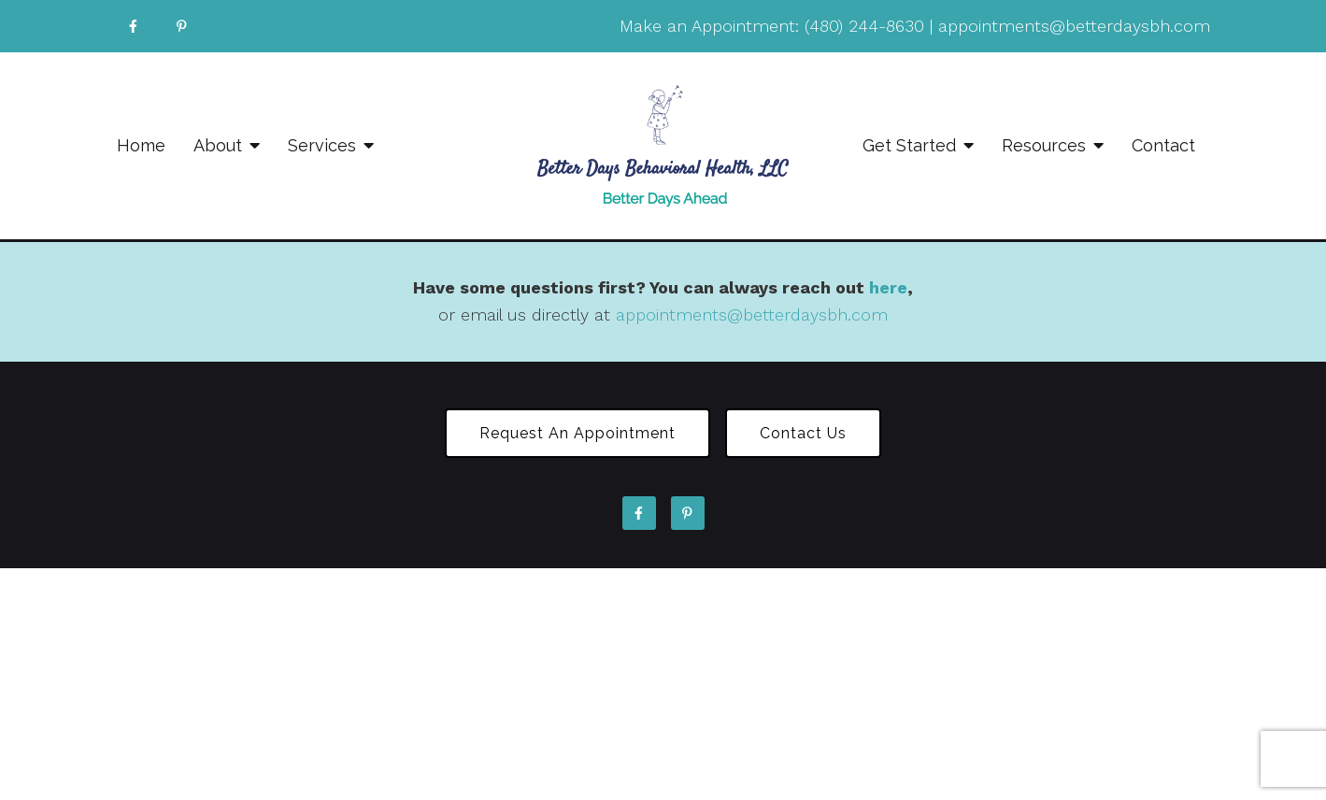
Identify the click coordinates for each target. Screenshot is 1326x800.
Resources (1044, 145)
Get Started (909, 145)
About (217, 145)
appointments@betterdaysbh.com (1074, 26)
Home (141, 145)
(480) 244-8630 (864, 26)
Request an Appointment (577, 433)
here (888, 287)
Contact (1163, 145)
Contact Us (803, 433)
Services (322, 145)
